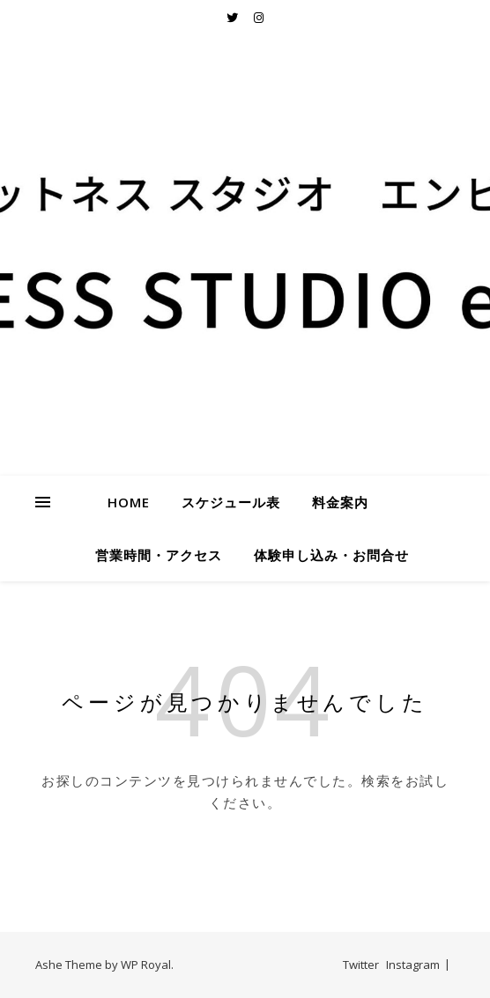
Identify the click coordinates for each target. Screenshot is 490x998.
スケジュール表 (231, 502)
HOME (129, 502)
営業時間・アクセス (158, 555)
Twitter (361, 964)
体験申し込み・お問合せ (331, 555)
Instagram (413, 964)
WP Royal (146, 964)
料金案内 (340, 502)
